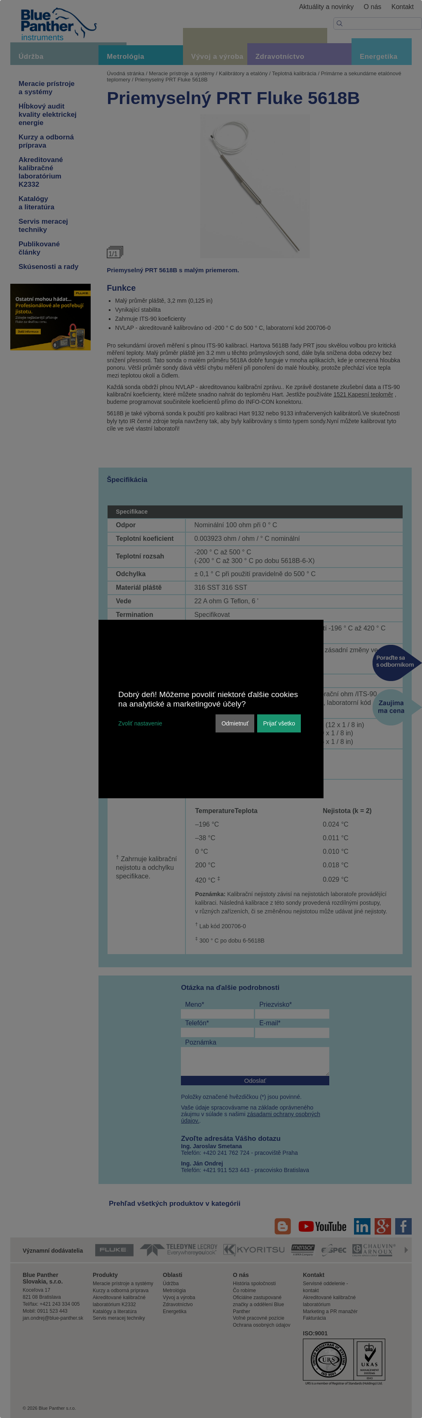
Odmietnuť (235, 723)
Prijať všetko (279, 723)
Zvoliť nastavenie (140, 723)
